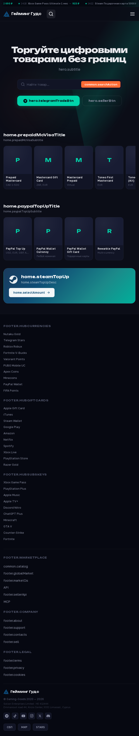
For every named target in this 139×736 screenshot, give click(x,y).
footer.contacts (15, 634)
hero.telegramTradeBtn (48, 101)
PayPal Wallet (12, 384)
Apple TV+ (10, 501)
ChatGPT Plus (13, 513)
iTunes (8, 414)
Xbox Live (10, 452)
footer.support (14, 627)
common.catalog (15, 566)
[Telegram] (6, 716)
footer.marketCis (15, 580)
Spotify (8, 446)
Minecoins (10, 378)
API (6, 587)
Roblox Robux (12, 346)
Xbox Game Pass (14, 482)
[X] (40, 716)
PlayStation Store (15, 458)
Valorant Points (14, 359)
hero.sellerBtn (102, 100)
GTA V (7, 526)
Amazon (9, 433)
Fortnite (9, 539)
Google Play (11, 427)
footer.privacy (13, 668)
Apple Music (11, 495)
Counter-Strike (13, 532)
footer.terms (12, 660)
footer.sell (11, 642)
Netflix (8, 439)
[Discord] (48, 716)
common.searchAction (100, 84)
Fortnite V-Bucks (15, 352)
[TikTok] (15, 716)
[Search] (51, 14)
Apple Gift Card (14, 408)
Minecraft (10, 520)
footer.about (12, 620)
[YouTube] (23, 716)
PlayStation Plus (14, 488)
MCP (6, 601)
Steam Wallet (12, 421)
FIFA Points (11, 390)
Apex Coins (11, 371)
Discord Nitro (12, 507)
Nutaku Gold (12, 334)
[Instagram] (31, 716)
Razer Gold (10, 464)
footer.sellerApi (15, 594)
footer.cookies (14, 674)
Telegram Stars (14, 340)
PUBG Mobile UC (14, 365)
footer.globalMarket (18, 573)
